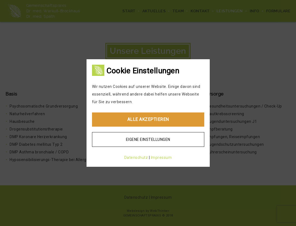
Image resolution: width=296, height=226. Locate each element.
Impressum (161, 157)
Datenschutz (136, 157)
